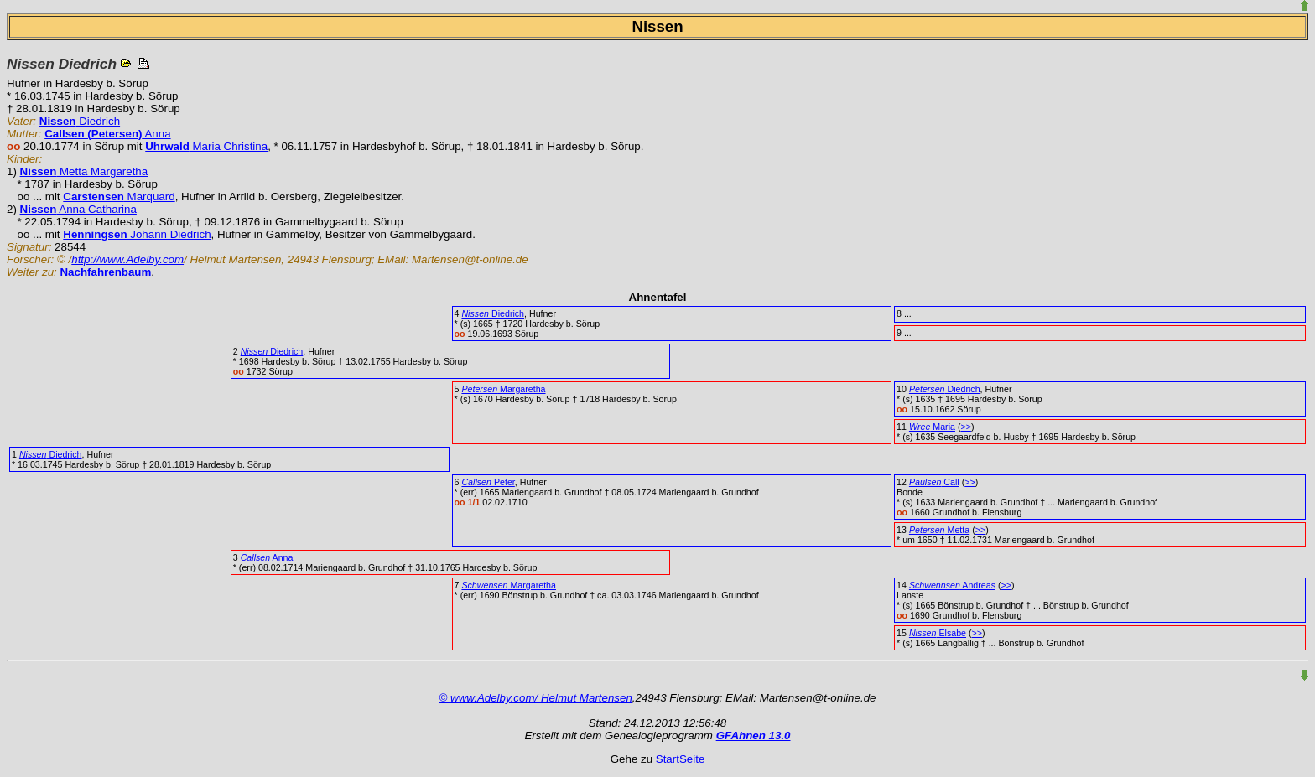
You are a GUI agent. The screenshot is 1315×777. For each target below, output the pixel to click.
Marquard (118, 196)
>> (965, 427)
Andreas (952, 585)
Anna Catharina (78, 209)
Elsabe (937, 633)
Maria (932, 427)
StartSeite (680, 759)
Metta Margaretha (84, 171)
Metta (939, 530)
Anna (107, 133)
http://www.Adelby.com (127, 259)
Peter (487, 482)
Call (934, 482)
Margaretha (503, 389)
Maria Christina (206, 146)
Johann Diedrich (137, 234)
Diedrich (79, 121)
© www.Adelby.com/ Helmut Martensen (535, 698)
